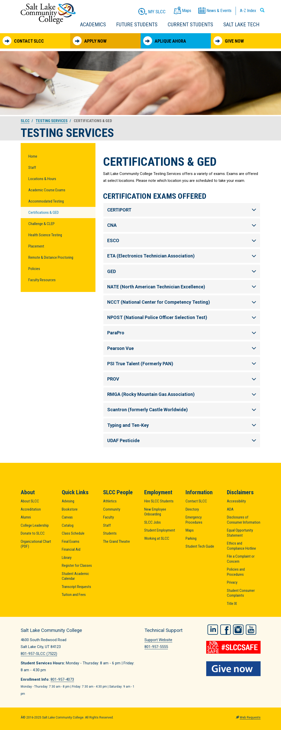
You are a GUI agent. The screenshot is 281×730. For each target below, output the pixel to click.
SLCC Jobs (152, 522)
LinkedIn (212, 630)
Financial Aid (71, 549)
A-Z (248, 10)
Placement (36, 246)
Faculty (108, 517)
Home (32, 156)
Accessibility (236, 501)
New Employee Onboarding (155, 512)
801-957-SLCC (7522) (39, 653)
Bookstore (70, 509)
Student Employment (159, 530)
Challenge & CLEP (41, 223)
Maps (190, 530)
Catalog (68, 525)
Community (111, 509)
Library (66, 557)
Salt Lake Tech (241, 24)
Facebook (225, 630)
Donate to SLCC (33, 533)
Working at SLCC (156, 538)
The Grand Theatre (116, 541)
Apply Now (89, 40)
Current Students (190, 24)
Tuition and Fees (74, 594)
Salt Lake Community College (48, 13)
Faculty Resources (42, 280)
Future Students (136, 24)
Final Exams (70, 541)
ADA (230, 509)
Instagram (238, 630)
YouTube (251, 630)
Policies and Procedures (236, 572)
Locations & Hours (42, 178)
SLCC (25, 121)
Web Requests (250, 717)
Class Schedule (73, 533)
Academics (93, 24)
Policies (34, 268)
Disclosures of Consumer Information (243, 520)
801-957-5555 (156, 646)
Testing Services (52, 121)
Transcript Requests (76, 586)
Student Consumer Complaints (241, 593)
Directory (192, 509)
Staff (32, 167)
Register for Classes (77, 565)
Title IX (232, 603)
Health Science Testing (45, 235)
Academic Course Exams (46, 190)
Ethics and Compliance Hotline (241, 546)
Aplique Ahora (164, 40)
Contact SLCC (23, 40)
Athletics (110, 501)
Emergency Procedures (194, 520)
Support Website (158, 640)
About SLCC (30, 501)
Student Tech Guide (200, 546)
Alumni (26, 517)
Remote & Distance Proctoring (50, 257)
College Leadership (35, 525)
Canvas (67, 517)
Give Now (228, 40)
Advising (68, 501)
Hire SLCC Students (159, 501)
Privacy (232, 582)
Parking (191, 538)
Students (110, 533)
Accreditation (31, 509)
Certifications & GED (43, 212)
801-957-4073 (62, 679)
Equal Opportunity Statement (240, 533)
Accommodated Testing (46, 201)
